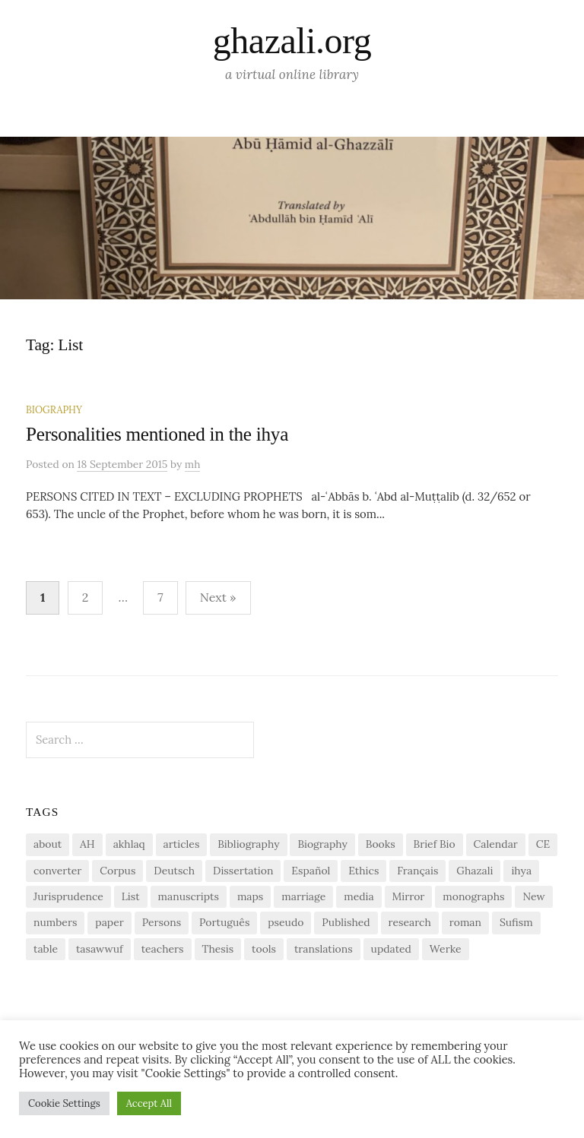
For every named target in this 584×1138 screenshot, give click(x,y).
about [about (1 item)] (47, 844)
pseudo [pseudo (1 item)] (285, 922)
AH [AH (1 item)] (87, 844)
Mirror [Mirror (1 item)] (408, 896)
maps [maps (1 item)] (250, 896)
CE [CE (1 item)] (543, 844)
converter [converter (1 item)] (57, 870)
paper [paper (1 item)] (109, 922)
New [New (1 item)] (533, 896)
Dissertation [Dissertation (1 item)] (243, 870)
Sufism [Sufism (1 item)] (516, 922)
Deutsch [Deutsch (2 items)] (174, 870)
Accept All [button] (149, 1103)
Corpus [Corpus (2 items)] (117, 870)
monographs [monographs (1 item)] (473, 896)
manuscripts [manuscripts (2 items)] (188, 896)
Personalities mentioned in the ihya (157, 434)
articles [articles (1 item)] (181, 844)
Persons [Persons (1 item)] (161, 922)
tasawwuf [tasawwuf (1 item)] (99, 949)
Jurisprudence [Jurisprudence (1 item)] (68, 896)
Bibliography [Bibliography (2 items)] (248, 844)
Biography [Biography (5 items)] (322, 844)
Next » (218, 597)
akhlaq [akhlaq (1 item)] (129, 844)
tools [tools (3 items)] (264, 949)
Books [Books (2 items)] (380, 844)
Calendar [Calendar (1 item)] (496, 844)
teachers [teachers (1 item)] (162, 949)
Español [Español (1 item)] (310, 870)
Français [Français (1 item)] (417, 870)
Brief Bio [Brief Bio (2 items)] (434, 844)
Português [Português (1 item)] (224, 922)
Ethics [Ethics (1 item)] (363, 870)
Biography (54, 409)
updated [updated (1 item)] (391, 949)
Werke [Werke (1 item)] (446, 949)
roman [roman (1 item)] (465, 922)
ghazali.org (292, 41)
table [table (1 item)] (45, 949)
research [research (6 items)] (410, 922)
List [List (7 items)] (131, 896)
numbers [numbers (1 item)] (55, 922)
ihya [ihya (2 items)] (521, 870)
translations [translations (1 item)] (323, 949)
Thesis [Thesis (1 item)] (218, 949)
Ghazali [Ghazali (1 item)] (474, 870)
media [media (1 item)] (358, 896)
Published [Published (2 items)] (346, 922)
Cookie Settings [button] (64, 1103)
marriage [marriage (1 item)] (303, 896)
